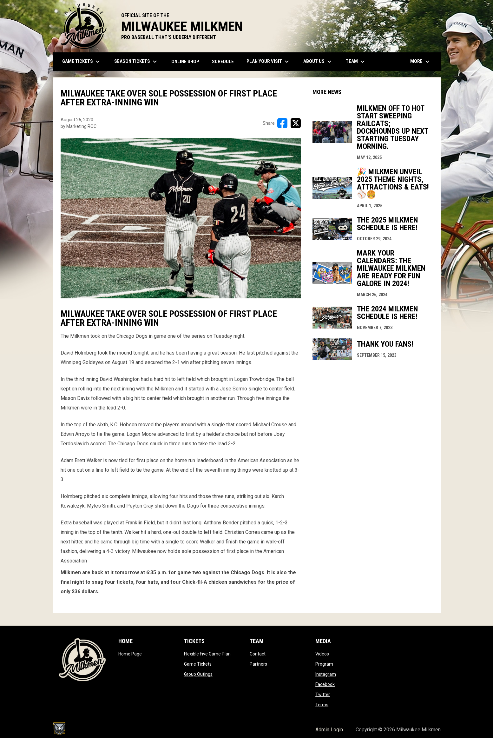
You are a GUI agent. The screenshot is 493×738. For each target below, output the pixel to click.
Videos (322, 653)
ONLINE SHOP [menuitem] (187, 61)
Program (324, 664)
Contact (258, 653)
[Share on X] (296, 123)
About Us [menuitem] (318, 61)
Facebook (325, 684)
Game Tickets (198, 664)
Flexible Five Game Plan (207, 653)
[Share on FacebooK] (282, 123)
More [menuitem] (420, 61)
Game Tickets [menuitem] (82, 61)
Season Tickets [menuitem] (136, 61)
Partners (258, 664)
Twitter (322, 694)
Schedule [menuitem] (223, 61)
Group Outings (198, 674)
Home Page (130, 653)
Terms (321, 704)
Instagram (325, 674)
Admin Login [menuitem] (329, 730)
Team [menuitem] (356, 61)
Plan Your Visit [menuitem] (268, 61)
